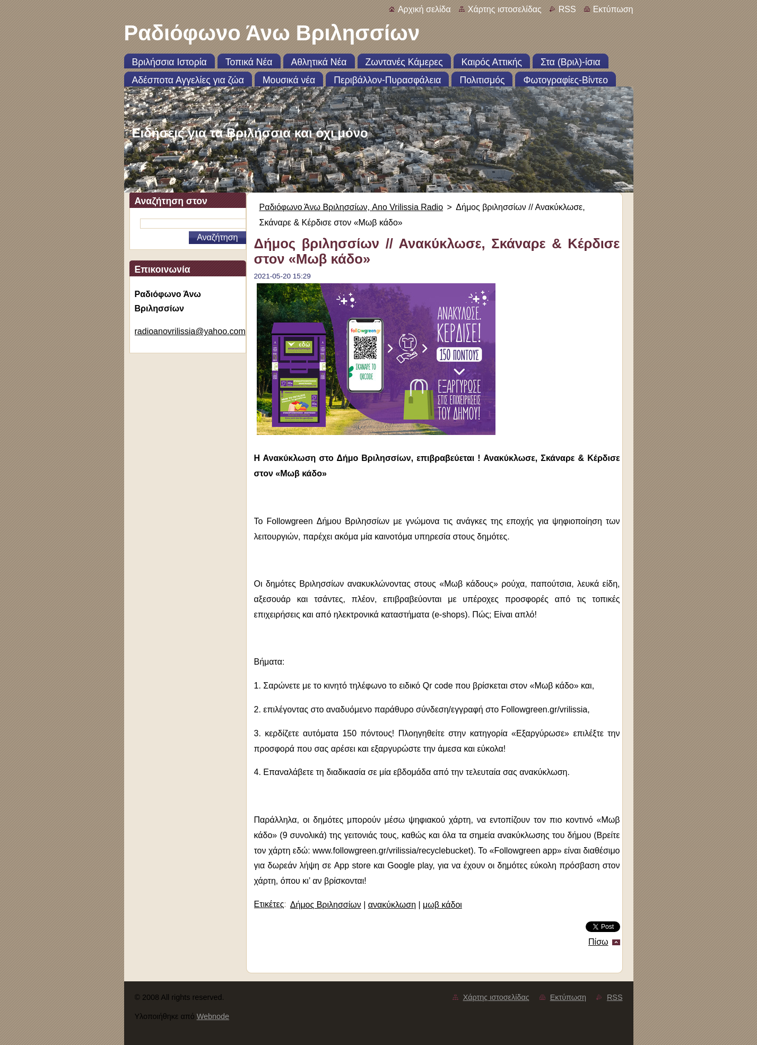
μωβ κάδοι (442, 904)
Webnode (213, 1016)
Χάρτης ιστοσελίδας (505, 9)
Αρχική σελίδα (424, 9)
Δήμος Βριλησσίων (325, 904)
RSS (567, 9)
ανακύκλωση (392, 904)
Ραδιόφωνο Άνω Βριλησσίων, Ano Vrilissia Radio (351, 207)
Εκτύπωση (613, 9)
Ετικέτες (269, 904)
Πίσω (598, 941)
